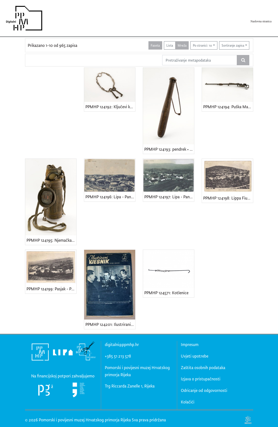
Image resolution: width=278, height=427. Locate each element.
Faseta (155, 45)
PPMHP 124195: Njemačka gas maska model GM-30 (51, 240)
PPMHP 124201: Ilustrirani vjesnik (110, 324)
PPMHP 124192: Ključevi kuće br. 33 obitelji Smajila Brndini (110, 106)
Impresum (190, 344)
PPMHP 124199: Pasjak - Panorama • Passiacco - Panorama (51, 289)
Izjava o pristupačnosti (200, 379)
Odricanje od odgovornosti (204, 390)
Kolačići (187, 402)
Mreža (182, 45)
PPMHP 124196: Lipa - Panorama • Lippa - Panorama (110, 197)
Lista (169, 45)
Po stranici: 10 (202, 45)
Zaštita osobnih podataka (203, 367)
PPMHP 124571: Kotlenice (166, 292)
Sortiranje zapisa (233, 45)
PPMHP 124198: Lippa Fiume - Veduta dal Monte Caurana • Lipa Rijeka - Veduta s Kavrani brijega (228, 198)
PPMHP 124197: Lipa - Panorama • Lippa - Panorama (169, 197)
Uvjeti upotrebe (194, 356)
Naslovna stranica (261, 21)
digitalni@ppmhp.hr (122, 344)
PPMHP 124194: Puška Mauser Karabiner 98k (228, 106)
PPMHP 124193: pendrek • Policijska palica (169, 149)
